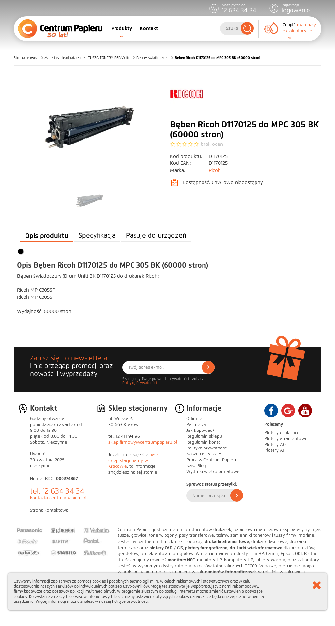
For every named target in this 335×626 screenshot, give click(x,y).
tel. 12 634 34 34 (57, 491)
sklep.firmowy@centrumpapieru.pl (142, 442)
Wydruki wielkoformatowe (212, 471)
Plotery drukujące (282, 432)
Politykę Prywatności (139, 383)
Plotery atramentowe (286, 438)
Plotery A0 (275, 444)
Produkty (121, 28)
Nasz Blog (196, 465)
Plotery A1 (274, 450)
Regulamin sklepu (204, 436)
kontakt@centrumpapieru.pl (58, 497)
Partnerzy (196, 424)
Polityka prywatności (207, 448)
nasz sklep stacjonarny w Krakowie (133, 460)
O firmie (194, 418)
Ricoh (215, 170)
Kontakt (149, 28)
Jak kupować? (200, 430)
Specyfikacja (97, 235)
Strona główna (26, 57)
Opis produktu (46, 236)
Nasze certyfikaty (203, 454)
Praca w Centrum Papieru (212, 460)
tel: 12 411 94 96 (124, 436)
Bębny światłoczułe (152, 57)
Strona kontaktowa (49, 510)
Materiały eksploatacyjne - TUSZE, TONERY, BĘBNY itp (87, 57)
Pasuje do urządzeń (156, 235)
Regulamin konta (203, 442)
